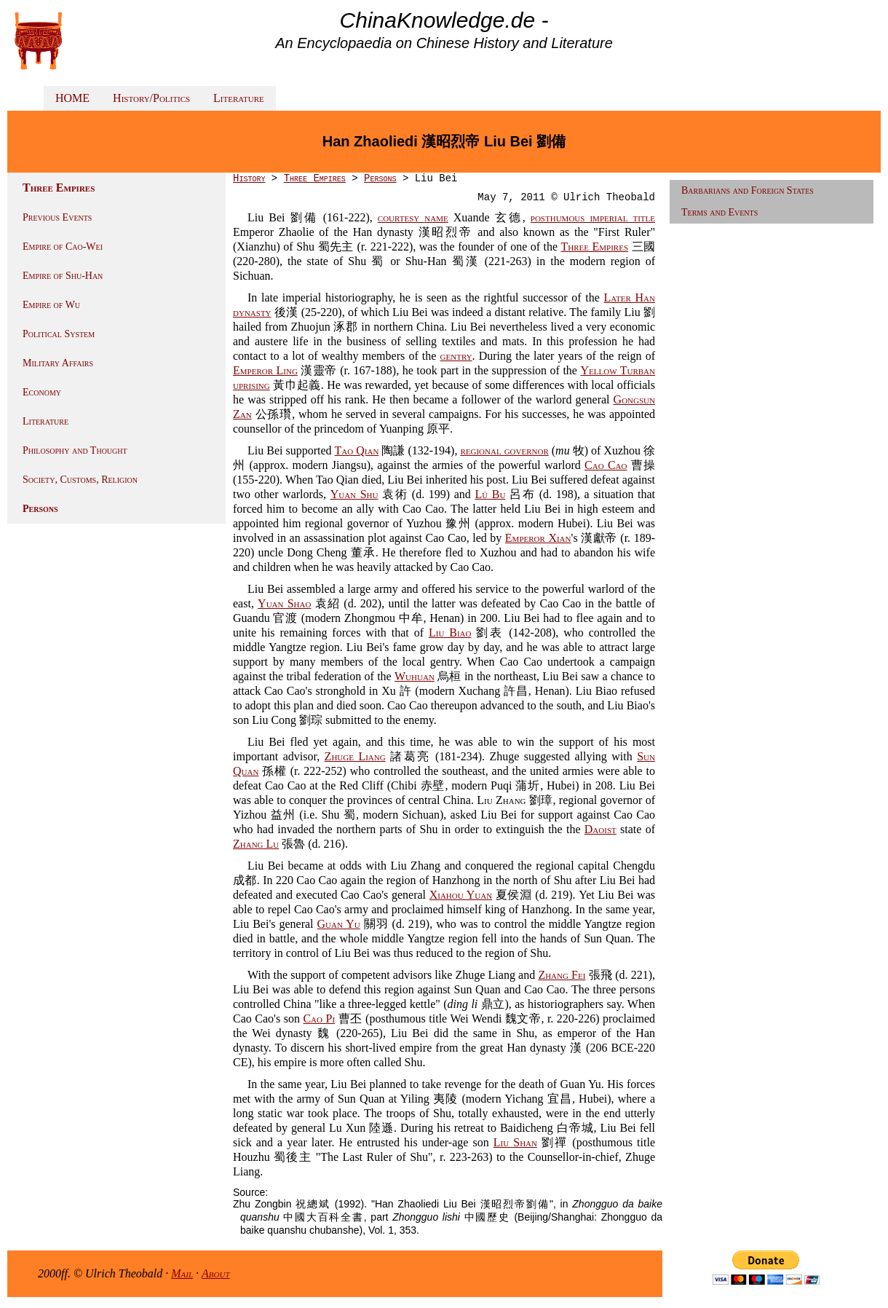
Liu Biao (450, 632)
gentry (456, 356)
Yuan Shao (284, 603)
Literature (238, 98)
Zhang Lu (256, 844)
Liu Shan (515, 1142)
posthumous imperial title (593, 217)
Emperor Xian (538, 538)
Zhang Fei (561, 975)
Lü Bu (490, 494)
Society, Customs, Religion (80, 479)
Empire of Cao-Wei (63, 246)
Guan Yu (338, 924)
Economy (42, 392)
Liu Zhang (501, 800)
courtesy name (413, 217)
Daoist (600, 829)
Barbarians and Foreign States (747, 190)
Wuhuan (415, 676)
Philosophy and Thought (75, 450)
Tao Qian (357, 450)
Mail (182, 1273)
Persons (40, 508)
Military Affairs (58, 363)
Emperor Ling (265, 370)
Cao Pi (319, 1018)
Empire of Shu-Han (63, 275)
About (216, 1273)
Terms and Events (719, 212)
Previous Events (57, 217)
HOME (72, 98)
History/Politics (151, 98)
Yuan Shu (354, 494)
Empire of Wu (51, 304)
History (249, 178)
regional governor (504, 450)
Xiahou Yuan (460, 895)
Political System (59, 333)
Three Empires (315, 178)
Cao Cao (605, 465)
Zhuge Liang (355, 756)
